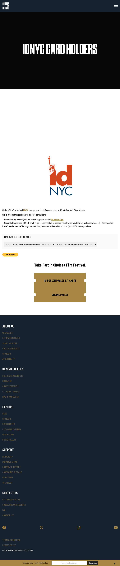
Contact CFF (8, 515)
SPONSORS (6, 418)
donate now (7, 477)
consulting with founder (14, 504)
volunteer (7, 482)
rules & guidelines (10, 348)
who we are (7, 332)
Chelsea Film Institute (12, 375)
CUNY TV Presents (10, 386)
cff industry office (11, 499)
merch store (8, 434)
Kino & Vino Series (10, 396)
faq (3, 510)
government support (12, 472)
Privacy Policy (9, 545)
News (4, 413)
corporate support (11, 467)
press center (8, 423)
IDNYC (25, 210)
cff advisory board (10, 337)
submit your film (9, 343)
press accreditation (11, 429)
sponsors (6, 353)
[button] (60, 280)
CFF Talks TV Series (11, 391)
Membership (7, 456)
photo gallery (9, 439)
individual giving (9, 461)
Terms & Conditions (11, 539)
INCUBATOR (7, 381)
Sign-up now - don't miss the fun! (35, 563)
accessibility (8, 358)
